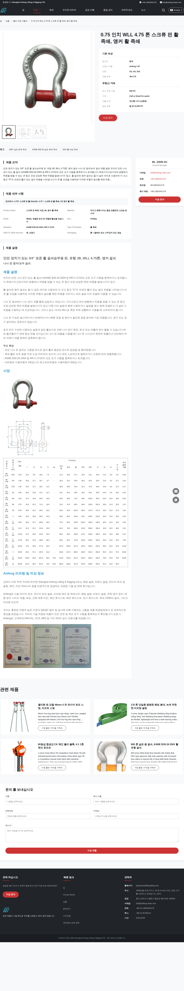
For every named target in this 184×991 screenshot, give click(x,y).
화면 (51, 10)
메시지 (8, 825)
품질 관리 (108, 10)
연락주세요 (126, 10)
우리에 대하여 (69, 10)
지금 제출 (92, 852)
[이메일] (176, 491)
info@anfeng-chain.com (172, 2)
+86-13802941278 (158, 179)
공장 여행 (89, 10)
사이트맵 (67, 918)
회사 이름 (97, 796)
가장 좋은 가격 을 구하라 (52, 728)
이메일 (96, 811)
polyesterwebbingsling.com (147, 888)
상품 (7, 21)
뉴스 (143, 10)
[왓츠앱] (176, 500)
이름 (7, 796)
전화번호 (9, 811)
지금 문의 (159, 199)
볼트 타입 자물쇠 (20, 21)
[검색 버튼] (163, 10)
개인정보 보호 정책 (71, 925)
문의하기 (67, 911)
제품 (35, 10)
